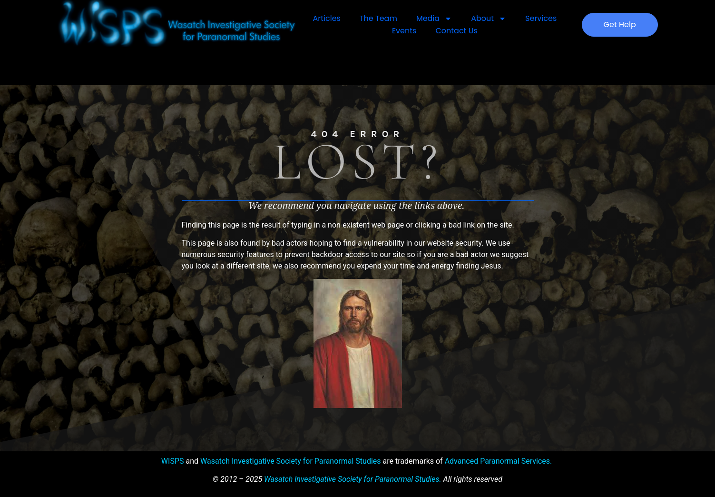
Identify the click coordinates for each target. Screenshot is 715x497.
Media (434, 18)
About (488, 18)
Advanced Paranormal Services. (498, 461)
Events (404, 30)
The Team (378, 18)
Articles (327, 18)
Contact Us (456, 30)
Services (541, 18)
